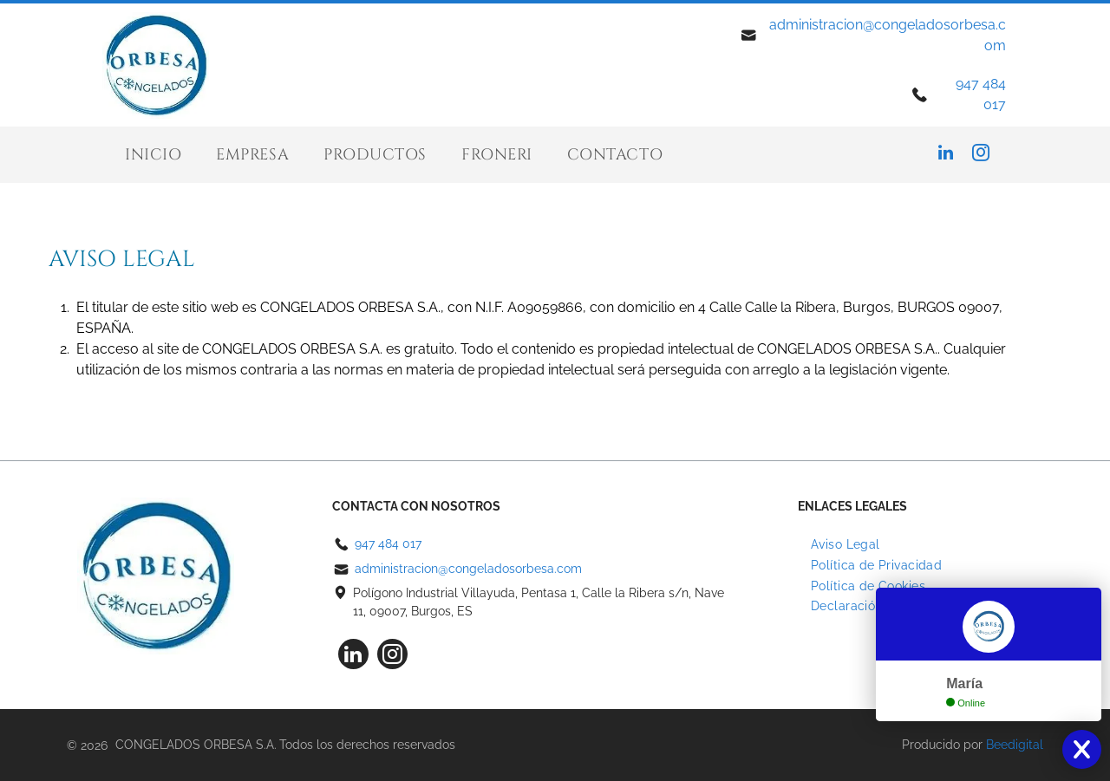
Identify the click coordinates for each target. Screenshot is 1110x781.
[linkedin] (946, 155)
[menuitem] (153, 154)
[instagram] (981, 155)
